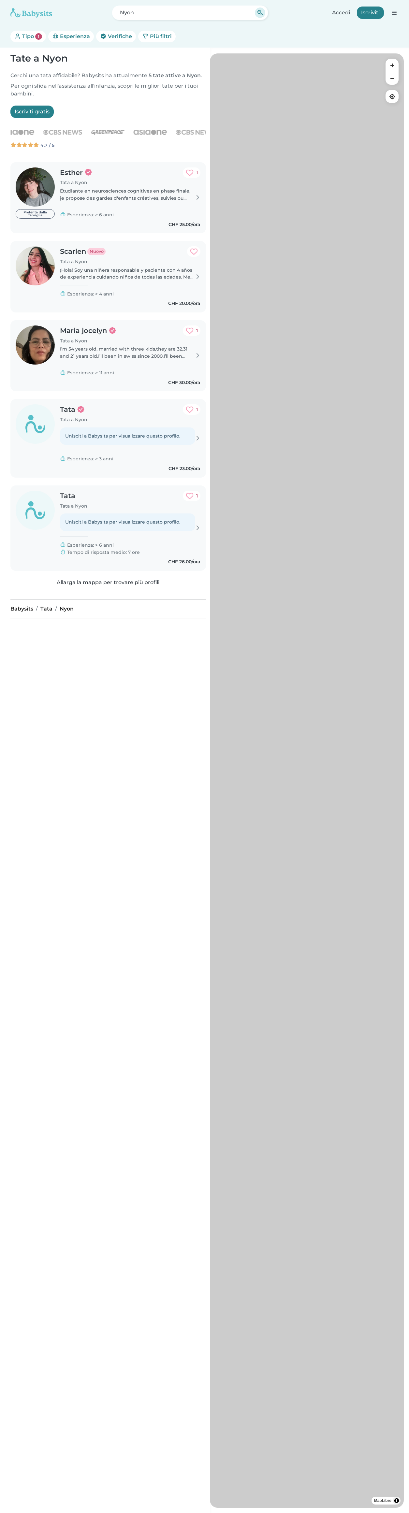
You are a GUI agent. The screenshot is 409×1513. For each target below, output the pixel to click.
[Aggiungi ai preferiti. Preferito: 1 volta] (192, 172)
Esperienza (71, 36)
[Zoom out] (392, 78)
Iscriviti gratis (32, 111)
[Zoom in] (392, 65)
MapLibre (382, 1500)
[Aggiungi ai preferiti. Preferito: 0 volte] (194, 251)
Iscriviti (370, 12)
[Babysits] (31, 12)
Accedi (341, 12)
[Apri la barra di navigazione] (394, 12)
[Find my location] (392, 96)
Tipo (28, 36)
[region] (307, 780)
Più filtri (157, 36)
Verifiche (116, 36)
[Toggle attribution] (397, 1501)
